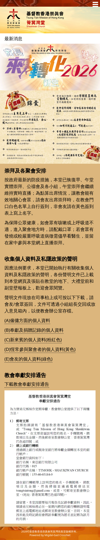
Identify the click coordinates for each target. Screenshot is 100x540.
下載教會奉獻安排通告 (26, 384)
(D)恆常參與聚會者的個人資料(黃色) (39, 349)
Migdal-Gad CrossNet (57, 535)
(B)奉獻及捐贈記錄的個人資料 (34, 330)
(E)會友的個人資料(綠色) (28, 359)
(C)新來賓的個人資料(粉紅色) (33, 339)
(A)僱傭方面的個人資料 (27, 320)
